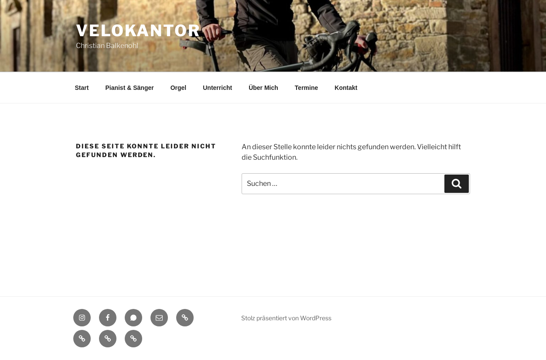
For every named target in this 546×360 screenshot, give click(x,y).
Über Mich (263, 87)
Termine (306, 87)
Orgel (179, 87)
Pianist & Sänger (129, 87)
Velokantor (138, 30)
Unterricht (217, 87)
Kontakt (345, 87)
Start (82, 87)
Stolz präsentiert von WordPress (286, 318)
